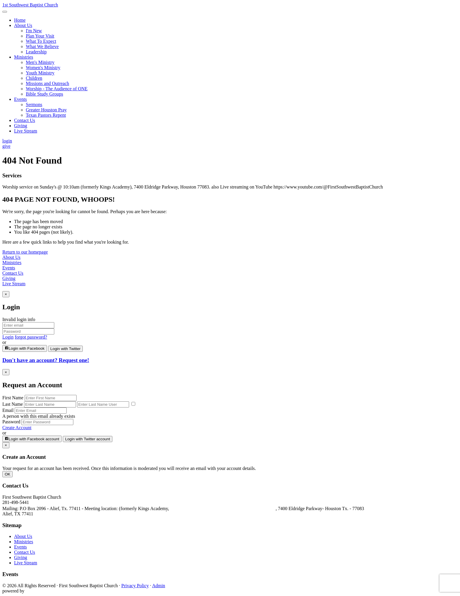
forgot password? (31, 336)
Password (11, 421)
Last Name (12, 404)
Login (7, 336)
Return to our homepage (25, 251)
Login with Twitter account (87, 439)
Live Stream (14, 283)
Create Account (16, 427)
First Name (12, 397)
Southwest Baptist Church (30, 4)
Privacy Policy (135, 585)
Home (20, 20)
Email (7, 410)
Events (8, 267)
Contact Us (12, 273)
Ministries (11, 262)
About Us (11, 257)
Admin (158, 585)
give (6, 146)
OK (7, 474)
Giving (8, 278)
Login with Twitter (65, 349)
